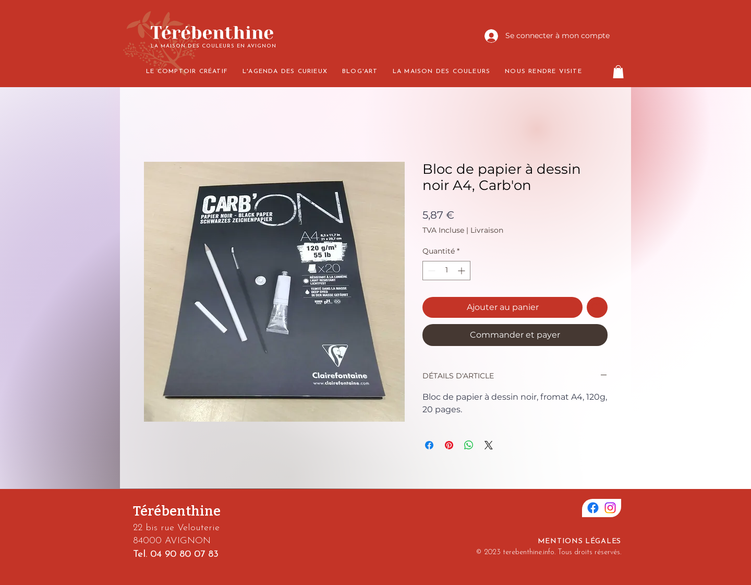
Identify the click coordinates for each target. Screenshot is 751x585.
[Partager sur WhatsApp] (469, 445)
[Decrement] (430, 270)
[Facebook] (593, 507)
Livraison (486, 230)
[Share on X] (488, 445)
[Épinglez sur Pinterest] (449, 445)
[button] (618, 71)
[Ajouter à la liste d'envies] (597, 307)
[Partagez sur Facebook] (429, 445)
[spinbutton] (446, 270)
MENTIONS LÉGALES (579, 541)
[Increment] (462, 270)
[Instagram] (610, 507)
